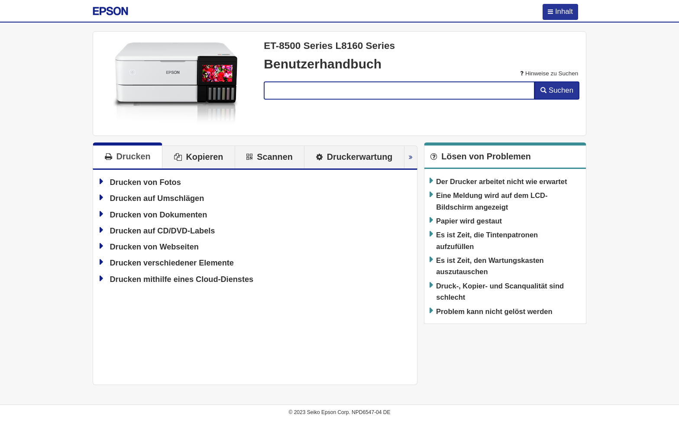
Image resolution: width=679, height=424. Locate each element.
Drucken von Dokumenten (158, 214)
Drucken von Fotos (145, 182)
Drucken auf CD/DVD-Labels (162, 231)
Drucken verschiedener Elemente (171, 263)
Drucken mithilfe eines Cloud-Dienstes (181, 279)
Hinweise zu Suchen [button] (549, 73)
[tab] (127, 155)
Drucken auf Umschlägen (157, 198)
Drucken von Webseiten (154, 247)
